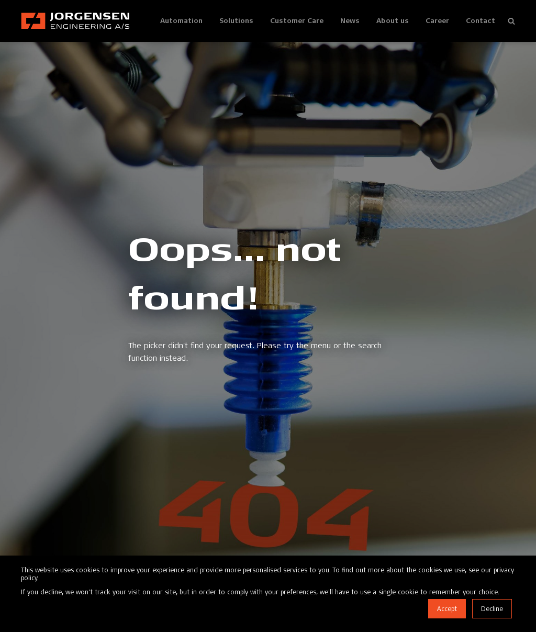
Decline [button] (492, 608)
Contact (480, 20)
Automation (181, 20)
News (350, 20)
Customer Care (296, 20)
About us (392, 20)
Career (437, 20)
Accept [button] (447, 608)
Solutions (236, 20)
